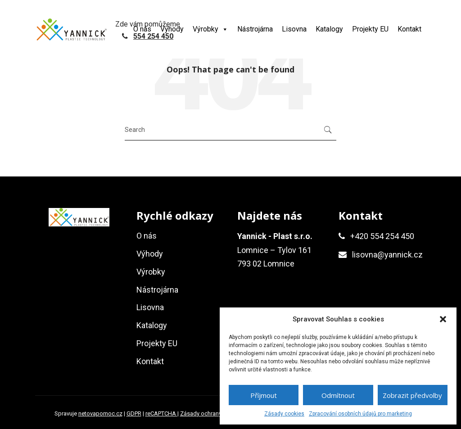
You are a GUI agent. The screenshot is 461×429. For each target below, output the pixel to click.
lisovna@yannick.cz (387, 254)
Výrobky (210, 29)
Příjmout (263, 395)
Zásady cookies (284, 414)
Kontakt (409, 29)
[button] (442, 319)
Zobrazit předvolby (412, 395)
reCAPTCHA (161, 413)
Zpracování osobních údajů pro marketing (360, 414)
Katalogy (329, 29)
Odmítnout (338, 395)
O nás (142, 29)
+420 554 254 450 (382, 236)
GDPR (134, 413)
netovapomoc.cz (100, 413)
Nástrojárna (255, 29)
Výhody (172, 29)
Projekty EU (370, 29)
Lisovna (294, 29)
